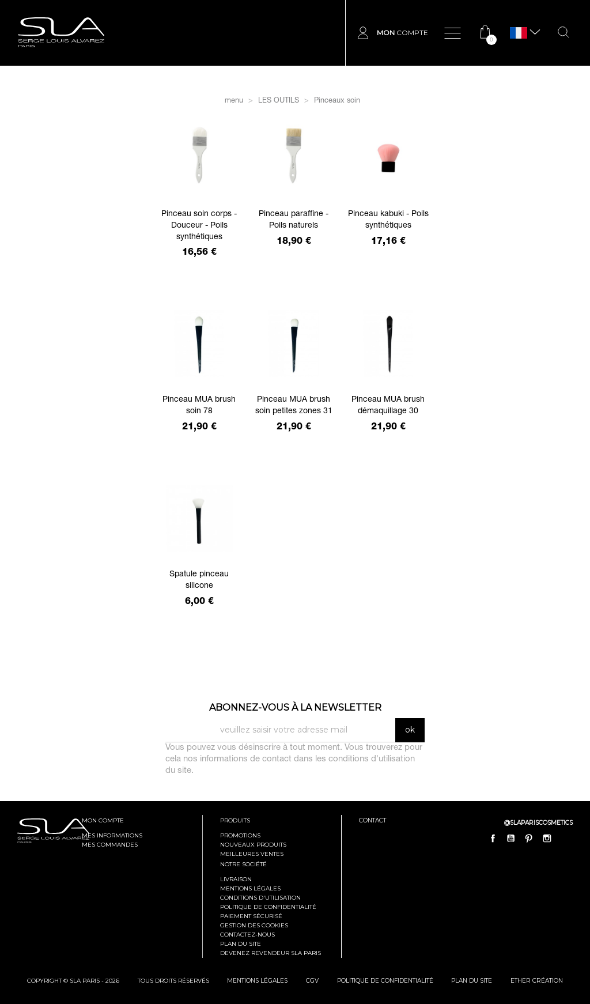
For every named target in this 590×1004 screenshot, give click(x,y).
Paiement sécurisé (251, 916)
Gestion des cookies (254, 925)
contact (372, 820)
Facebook (493, 838)
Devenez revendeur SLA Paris (270, 953)
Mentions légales (250, 888)
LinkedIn (565, 838)
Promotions (240, 835)
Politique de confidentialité (268, 907)
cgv (313, 980)
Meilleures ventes (251, 854)
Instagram (547, 838)
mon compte (103, 820)
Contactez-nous (247, 934)
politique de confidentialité (386, 980)
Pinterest (529, 838)
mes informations (112, 835)
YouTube (511, 838)
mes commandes (110, 844)
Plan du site (240, 944)
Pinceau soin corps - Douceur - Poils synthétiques (199, 225)
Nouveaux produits (253, 844)
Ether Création (537, 980)
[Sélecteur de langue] (518, 33)
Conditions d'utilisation (260, 897)
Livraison (236, 879)
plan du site (472, 980)
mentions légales (258, 980)
